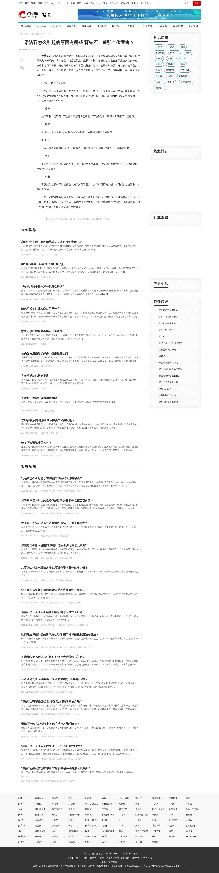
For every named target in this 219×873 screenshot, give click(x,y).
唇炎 (121, 820)
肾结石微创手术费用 (168, 402)
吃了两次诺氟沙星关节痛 (36, 442)
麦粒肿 (55, 814)
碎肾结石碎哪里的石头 (169, 375)
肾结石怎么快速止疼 (168, 382)
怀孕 (70, 825)
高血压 (172, 836)
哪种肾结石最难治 (167, 395)
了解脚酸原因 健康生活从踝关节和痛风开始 (47, 420)
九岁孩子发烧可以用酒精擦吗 (39, 398)
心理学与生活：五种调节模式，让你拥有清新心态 (51, 241)
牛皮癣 (171, 46)
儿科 (20, 831)
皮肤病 (159, 64)
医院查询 (147, 26)
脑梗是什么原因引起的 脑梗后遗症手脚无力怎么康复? (54, 545)
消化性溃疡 (107, 803)
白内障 (122, 814)
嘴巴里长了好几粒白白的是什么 (40, 308)
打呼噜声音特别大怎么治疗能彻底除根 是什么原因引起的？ (57, 500)
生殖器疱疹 (186, 82)
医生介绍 (163, 26)
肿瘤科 (21, 842)
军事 (33, 3)
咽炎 (171, 831)
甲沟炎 (155, 803)
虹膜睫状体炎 (141, 814)
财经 (40, 3)
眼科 (170, 76)
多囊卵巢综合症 (92, 825)
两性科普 (102, 26)
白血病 (138, 842)
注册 (187, 3)
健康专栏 (193, 26)
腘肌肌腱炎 (157, 798)
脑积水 (189, 831)
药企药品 (41, 26)
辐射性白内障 (108, 814)
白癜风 (159, 46)
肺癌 (188, 798)
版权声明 (114, 858)
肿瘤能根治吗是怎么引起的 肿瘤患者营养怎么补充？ (53, 656)
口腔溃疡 (39, 820)
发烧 (87, 831)
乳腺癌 (122, 803)
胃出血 (189, 803)
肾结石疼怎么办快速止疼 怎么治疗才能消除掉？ (50, 723)
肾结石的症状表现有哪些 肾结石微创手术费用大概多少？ (55, 768)
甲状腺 (171, 64)
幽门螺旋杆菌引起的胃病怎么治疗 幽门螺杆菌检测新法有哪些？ (60, 634)
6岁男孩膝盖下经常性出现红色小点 (42, 264)
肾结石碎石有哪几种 (168, 310)
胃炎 (104, 798)
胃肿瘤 (122, 842)
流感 (54, 831)
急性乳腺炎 (191, 825)
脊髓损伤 (173, 809)
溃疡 (154, 820)
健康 (86, 3)
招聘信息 (104, 858)
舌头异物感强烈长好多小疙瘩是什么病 (44, 353)
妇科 (180, 58)
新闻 (27, 3)
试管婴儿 (160, 88)
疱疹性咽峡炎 (91, 820)
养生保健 (87, 26)
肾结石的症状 (165, 388)
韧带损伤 (123, 809)
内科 (20, 798)
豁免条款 (125, 858)
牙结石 (189, 820)
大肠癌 (155, 842)
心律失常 (156, 831)
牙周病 (105, 820)
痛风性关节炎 (192, 809)
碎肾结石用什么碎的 (168, 362)
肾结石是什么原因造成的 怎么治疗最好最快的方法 (51, 746)
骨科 (158, 70)
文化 (66, 3)
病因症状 (56, 26)
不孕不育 (160, 52)
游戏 (59, 3)
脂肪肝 (71, 803)
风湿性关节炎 (158, 809)
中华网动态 (146, 858)
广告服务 (84, 858)
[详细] (93, 249)
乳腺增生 (156, 825)
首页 (20, 3)
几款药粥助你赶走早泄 (35, 375)
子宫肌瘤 (56, 825)
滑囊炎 (71, 809)
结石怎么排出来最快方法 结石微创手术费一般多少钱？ (54, 567)
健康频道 (22, 34)
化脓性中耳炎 (141, 831)
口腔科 (21, 820)
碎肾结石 (163, 356)
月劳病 (38, 825)
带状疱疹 (173, 798)
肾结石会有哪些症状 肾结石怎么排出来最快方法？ (51, 701)
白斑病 (188, 52)
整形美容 (182, 76)
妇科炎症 (174, 52)
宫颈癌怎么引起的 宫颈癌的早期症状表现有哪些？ (51, 478)
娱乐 (46, 3)
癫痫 (183, 46)
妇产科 (21, 825)
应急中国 (125, 3)
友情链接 (135, 858)
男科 (170, 58)
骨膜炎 (138, 809)
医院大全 (132, 26)
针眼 (171, 814)
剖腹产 (172, 825)
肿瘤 (158, 82)
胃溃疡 (172, 803)
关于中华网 (72, 858)
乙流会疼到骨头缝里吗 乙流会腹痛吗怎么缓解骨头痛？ (54, 679)
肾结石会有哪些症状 (168, 317)
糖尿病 (55, 798)
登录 (196, 3)
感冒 (70, 798)
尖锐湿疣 (170, 82)
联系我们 (94, 858)
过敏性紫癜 (124, 798)
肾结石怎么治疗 (166, 330)
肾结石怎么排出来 (167, 323)
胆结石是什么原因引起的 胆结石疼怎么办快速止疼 (51, 612)
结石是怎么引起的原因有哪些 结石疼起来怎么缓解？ (53, 589)
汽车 (53, 3)
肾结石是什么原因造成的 (170, 343)
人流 (137, 825)
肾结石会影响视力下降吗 (170, 369)
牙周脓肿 (173, 820)
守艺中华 (114, 3)
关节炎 (105, 809)
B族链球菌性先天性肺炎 (79, 831)
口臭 (70, 820)
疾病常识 (71, 26)
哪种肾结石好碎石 (167, 349)
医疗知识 (117, 26)
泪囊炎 (189, 814)
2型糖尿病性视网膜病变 (79, 814)
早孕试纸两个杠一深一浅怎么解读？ (43, 286)
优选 (99, 3)
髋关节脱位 (57, 809)
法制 (105, 3)
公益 (92, 3)
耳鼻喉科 (185, 70)
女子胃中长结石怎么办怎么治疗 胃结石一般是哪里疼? (54, 523)
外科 (20, 803)
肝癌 (137, 803)
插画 (79, 3)
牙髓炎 (55, 820)
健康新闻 (26, 26)
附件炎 (105, 825)
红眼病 (155, 814)
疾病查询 (178, 26)
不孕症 (122, 825)
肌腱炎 (88, 809)
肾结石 (162, 336)
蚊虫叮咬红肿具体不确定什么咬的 (41, 331)
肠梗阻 (88, 798)
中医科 (21, 836)
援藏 (73, 3)
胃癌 (104, 842)
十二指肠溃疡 (91, 803)
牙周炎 (138, 820)
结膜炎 (88, 814)
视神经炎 (39, 798)
